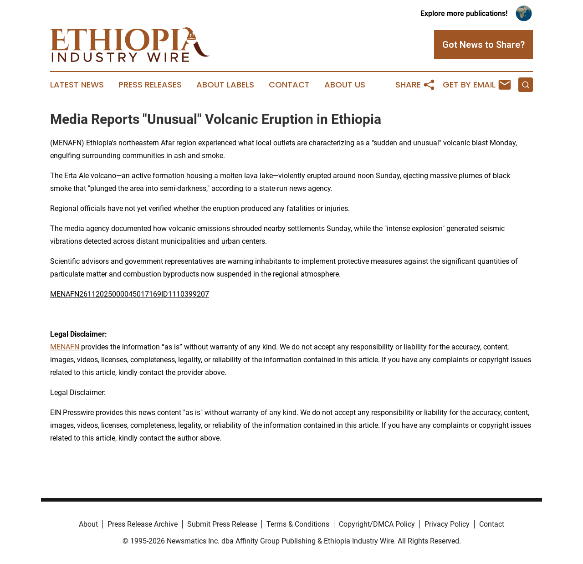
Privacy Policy (447, 524)
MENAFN (67, 142)
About (88, 524)
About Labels (225, 85)
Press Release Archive (142, 524)
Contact (289, 85)
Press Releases (150, 85)
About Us (344, 85)
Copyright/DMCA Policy (377, 524)
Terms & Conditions (297, 524)
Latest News (77, 85)
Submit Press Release (222, 524)
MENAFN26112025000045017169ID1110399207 (129, 294)
